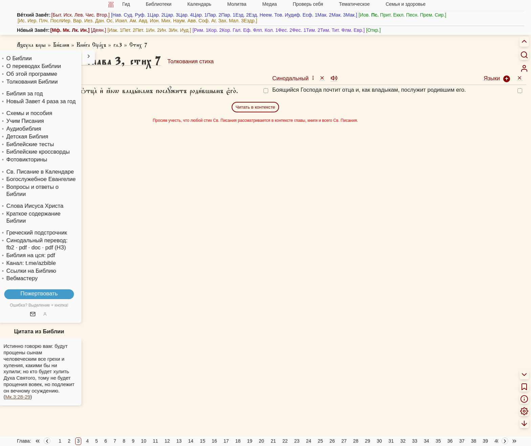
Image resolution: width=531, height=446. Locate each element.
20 (261, 441)
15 (202, 441)
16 (214, 441)
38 (473, 441)
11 (155, 441)
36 (450, 441)
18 (238, 441)
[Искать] (524, 54)
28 (356, 441)
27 (344, 441)
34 (426, 441)
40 (497, 441)
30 (379, 441)
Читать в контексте (255, 107)
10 (143, 441)
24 (309, 441)
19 (250, 441)
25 (320, 441)
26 (332, 441)
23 (297, 441)
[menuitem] (524, 68)
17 (226, 441)
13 (179, 441)
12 (167, 441)
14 (191, 441)
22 (285, 441)
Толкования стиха (190, 61)
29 (367, 441)
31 (391, 441)
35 (438, 441)
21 (273, 441)
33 (415, 441)
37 (462, 441)
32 (403, 441)
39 (485, 441)
